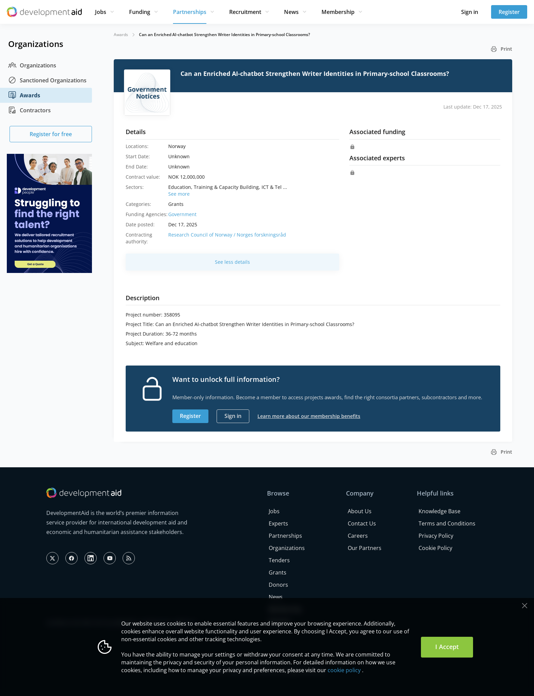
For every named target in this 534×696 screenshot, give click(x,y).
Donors (278, 584)
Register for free (51, 134)
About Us (360, 511)
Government (182, 214)
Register (509, 12)
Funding (139, 12)
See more (179, 194)
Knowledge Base (439, 511)
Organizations (32, 65)
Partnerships (189, 12)
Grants (277, 572)
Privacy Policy (436, 535)
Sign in (469, 12)
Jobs (100, 12)
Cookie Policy (435, 548)
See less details (232, 262)
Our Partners (364, 548)
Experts (278, 523)
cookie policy (344, 670)
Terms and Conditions (447, 523)
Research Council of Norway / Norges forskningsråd (227, 234)
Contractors (29, 110)
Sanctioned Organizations (47, 80)
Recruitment (245, 12)
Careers (358, 535)
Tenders (279, 560)
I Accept (447, 647)
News (291, 12)
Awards (24, 95)
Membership (338, 12)
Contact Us (362, 523)
